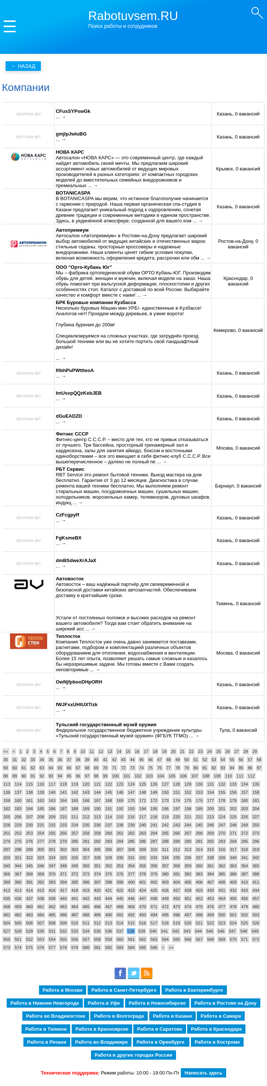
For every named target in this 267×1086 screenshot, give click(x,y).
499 (210, 915)
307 (120, 849)
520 (188, 923)
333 (153, 857)
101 (126, 776)
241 (153, 825)
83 (223, 768)
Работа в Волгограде (119, 1016)
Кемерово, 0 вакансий (238, 330)
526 (256, 923)
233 (63, 825)
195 (153, 808)
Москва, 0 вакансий (238, 448)
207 (29, 817)
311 (165, 849)
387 (244, 874)
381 (176, 874)
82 (214, 768)
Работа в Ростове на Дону (226, 1003)
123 (120, 784)
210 (63, 817)
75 (150, 768)
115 (29, 784)
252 (17, 833)
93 (51, 776)
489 (97, 915)
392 (40, 882)
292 (210, 841)
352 (108, 866)
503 (256, 915)
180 (244, 800)
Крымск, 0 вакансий (238, 169)
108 (205, 776)
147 (131, 792)
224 (221, 817)
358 (176, 866)
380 (165, 874)
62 (32, 768)
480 (256, 906)
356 (153, 866)
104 (160, 776)
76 (159, 768)
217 (142, 817)
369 (40, 874)
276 (29, 841)
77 (168, 768)
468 (120, 906)
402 (153, 882)
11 (91, 751)
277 (40, 841)
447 (142, 898)
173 (165, 800)
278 (52, 841)
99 (105, 776)
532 (63, 931)
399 (120, 882)
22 (191, 751)
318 (244, 849)
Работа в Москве (63, 990)
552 (29, 939)
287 (153, 841)
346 (40, 866)
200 (210, 808)
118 (63, 784)
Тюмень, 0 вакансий (238, 603)
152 (188, 792)
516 (142, 923)
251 (6, 833)
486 (63, 915)
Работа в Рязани (46, 1042)
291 (199, 841)
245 (199, 825)
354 (131, 866)
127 (165, 784)
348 (63, 866)
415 (40, 890)
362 (221, 866)
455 (233, 898)
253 (29, 833)
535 (97, 931)
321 (17, 857)
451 (188, 898)
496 (176, 915)
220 (176, 817)
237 (108, 825)
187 (63, 808)
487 (74, 915)
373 (85, 874)
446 (131, 898)
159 (6, 800)
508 (52, 923)
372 (74, 874)
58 (259, 759)
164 (63, 800)
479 (244, 906)
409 (233, 882)
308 (131, 849)
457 (256, 898)
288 (165, 841)
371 (63, 874)
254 (40, 833)
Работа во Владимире (101, 1042)
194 (142, 808)
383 (199, 874)
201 (221, 808)
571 (244, 939)
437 (29, 898)
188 (74, 808)
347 (52, 866)
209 (52, 817)
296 (256, 841)
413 (17, 890)
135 (256, 784)
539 (142, 931)
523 (221, 923)
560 (120, 939)
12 (101, 751)
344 (17, 866)
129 (188, 784)
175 (188, 800)
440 (63, 898)
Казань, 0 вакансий (238, 114)
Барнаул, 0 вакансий (238, 486)
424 (142, 890)
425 (153, 890)
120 (85, 784)
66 (69, 768)
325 (63, 857)
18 (155, 751)
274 (6, 841)
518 (165, 923)
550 (6, 939)
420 (97, 890)
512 (97, 923)
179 (233, 800)
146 (120, 792)
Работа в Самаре (221, 1016)
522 (210, 923)
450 (176, 898)
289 (176, 841)
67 (78, 768)
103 (149, 776)
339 (221, 857)
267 (188, 833)
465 (85, 906)
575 (29, 947)
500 (221, 915)
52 (204, 759)
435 (6, 898)
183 (17, 808)
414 (29, 890)
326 (74, 857)
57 (250, 759)
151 (176, 792)
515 (131, 923)
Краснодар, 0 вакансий (238, 281)
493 (142, 915)
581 (97, 947)
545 (209, 931)
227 (256, 817)
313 (188, 849)
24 (209, 751)
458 (6, 906)
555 (63, 939)
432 (233, 890)
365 (256, 866)
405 (188, 882)
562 (142, 939)
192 (120, 808)
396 (85, 882)
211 (74, 817)
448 (153, 898)
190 (97, 808)
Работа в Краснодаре (216, 1029)
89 (14, 776)
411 (256, 882)
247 (221, 825)
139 (40, 792)
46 (150, 759)
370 (52, 874)
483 (29, 915)
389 (6, 882)
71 (114, 768)
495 (165, 915)
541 (164, 931)
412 (6, 890)
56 (241, 759)
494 (153, 915)
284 (120, 841)
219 (165, 817)
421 (108, 890)
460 (29, 906)
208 (40, 817)
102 (137, 776)
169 (120, 800)
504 (6, 923)
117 (52, 784)
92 (42, 776)
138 (29, 792)
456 (244, 898)
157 (244, 792)
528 (17, 931)
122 (108, 784)
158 (256, 792)
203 (244, 808)
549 (255, 931)
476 (210, 906)
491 (120, 915)
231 (40, 825)
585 (142, 947)
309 (142, 849)
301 (52, 849)
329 (108, 857)
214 (108, 817)
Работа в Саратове (159, 1029)
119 (74, 784)
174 (176, 800)
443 (97, 898)
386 (233, 874)
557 (85, 939)
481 (6, 915)
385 (221, 874)
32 (24, 759)
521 (199, 923)
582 (108, 947)
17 (146, 751)
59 (5, 768)
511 (85, 923)
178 (221, 800)
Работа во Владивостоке (55, 1016)
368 (29, 874)
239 (131, 825)
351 (97, 866)
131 (210, 784)
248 (233, 825)
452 (199, 898)
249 (244, 825)
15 (128, 751)
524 (233, 923)
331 (131, 857)
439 (52, 898)
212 (85, 817)
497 (188, 915)
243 (176, 825)
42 (114, 759)
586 (153, 947)
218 (153, 817)
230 (29, 825)
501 (233, 915)
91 (32, 776)
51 (195, 759)
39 (87, 759)
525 (244, 923)
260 (108, 833)
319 (256, 849)
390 (17, 882)
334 (165, 857)
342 (256, 857)
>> (171, 947)
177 (210, 800)
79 (187, 768)
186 (52, 808)
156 (233, 792)
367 (17, 874)
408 (221, 882)
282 (97, 841)
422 (120, 890)
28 (246, 751)
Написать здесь (203, 1073)
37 (69, 759)
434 (256, 890)
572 (256, 939)
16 (137, 751)
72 (123, 768)
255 (52, 833)
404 (176, 882)
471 (153, 906)
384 (210, 874)
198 (188, 808)
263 (142, 833)
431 (221, 890)
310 (153, 849)
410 (244, 882)
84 (231, 768)
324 (52, 857)
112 (251, 776)
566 (188, 939)
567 (199, 939)
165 (74, 800)
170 (131, 800)
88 (5, 776)
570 (233, 939)
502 (244, 915)
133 (233, 784)
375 (108, 874)
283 (108, 841)
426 (165, 890)
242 (165, 825)
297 (6, 849)
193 (131, 808)
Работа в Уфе (104, 1003)
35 (51, 759)
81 (204, 768)
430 (210, 890)
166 (85, 800)
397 (97, 882)
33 (32, 759)
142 (74, 792)
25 (218, 751)
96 (78, 776)
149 (153, 792)
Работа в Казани (172, 1016)
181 (256, 800)
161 (29, 800)
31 (14, 759)
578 (63, 947)
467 (108, 906)
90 (24, 776)
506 (29, 923)
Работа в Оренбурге (161, 1042)
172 (153, 800)
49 (177, 759)
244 (188, 825)
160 (17, 800)
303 (74, 849)
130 (199, 784)
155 (221, 792)
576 (40, 947)
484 (40, 915)
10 (83, 751)
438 (40, 898)
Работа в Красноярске (101, 1029)
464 (74, 906)
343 (6, 866)
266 (176, 833)
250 (256, 825)
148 (142, 792)
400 (131, 882)
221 (188, 817)
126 (153, 784)
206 (17, 817)
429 (199, 890)
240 (142, 825)
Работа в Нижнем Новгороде (44, 1003)
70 (105, 768)
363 (233, 866)
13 (110, 751)
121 (97, 784)
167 (97, 800)
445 (120, 898)
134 (244, 784)
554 (52, 939)
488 (85, 915)
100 (115, 776)
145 (108, 792)
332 (142, 857)
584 (131, 947)
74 (141, 768)
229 (17, 825)
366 (6, 874)
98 (96, 776)
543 (187, 931)
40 (96, 759)
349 (74, 866)
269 (210, 833)
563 (153, 939)
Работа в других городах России (133, 1055)
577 (52, 947)
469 (131, 906)
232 (52, 825)
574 (17, 947)
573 (6, 947)
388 (256, 874)
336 (188, 857)
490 (108, 915)
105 (172, 776)
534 (85, 931)
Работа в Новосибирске (157, 1003)
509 (63, 923)
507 (40, 923)
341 (244, 857)
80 (195, 768)
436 (17, 898)
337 (199, 857)
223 (210, 817)
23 (200, 751)
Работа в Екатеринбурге (194, 990)
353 (120, 866)
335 (176, 857)
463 (63, 906)
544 (198, 931)
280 (74, 841)
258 (85, 833)
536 (108, 931)
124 (131, 784)
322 (29, 857)
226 (244, 817)
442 (85, 898)
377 (131, 874)
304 (85, 849)
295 (244, 841)
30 (5, 759)
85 (241, 768)
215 (120, 817)
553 (40, 939)
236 (97, 825)
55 (231, 759)
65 (60, 768)
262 (131, 833)
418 (74, 890)
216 (131, 817)
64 (51, 768)
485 (52, 915)
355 (142, 866)
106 (183, 776)
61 (24, 768)
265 (165, 833)
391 (29, 882)
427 (176, 890)
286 (142, 841)
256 (63, 833)
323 (40, 857)
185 (40, 808)
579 (74, 947)
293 (221, 841)
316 (221, 849)
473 (176, 906)
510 (74, 923)
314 (199, 849)
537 (120, 931)
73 (132, 768)
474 (188, 906)
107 (194, 776)
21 (182, 751)
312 (176, 849)
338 (210, 857)
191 (108, 808)
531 (52, 931)
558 (97, 939)
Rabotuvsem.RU (133, 16)
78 (177, 768)
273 (256, 833)
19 (164, 751)
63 (42, 768)
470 (142, 906)
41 (105, 759)
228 (6, 825)
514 (120, 923)
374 (97, 874)
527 (6, 931)
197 (176, 808)
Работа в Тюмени (46, 1029)
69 (96, 768)
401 (142, 882)
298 (17, 849)
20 (173, 751)
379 (153, 874)
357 (165, 866)
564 (165, 939)
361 (210, 866)
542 (175, 931)
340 (233, 857)
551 (17, 939)
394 (63, 882)
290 (188, 841)
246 (210, 825)
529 (29, 931)
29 (255, 751)
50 (187, 759)
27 (236, 751)
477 (221, 906)
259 (97, 833)
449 (165, 898)
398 (108, 882)
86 (250, 768)
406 (199, 882)
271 (233, 833)
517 (153, 923)
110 (228, 776)
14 (119, 751)
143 (85, 792)
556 (74, 939)
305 (97, 849)
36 (60, 759)
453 (210, 898)
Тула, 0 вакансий (238, 730)
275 (17, 841)
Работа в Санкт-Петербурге (123, 990)
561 (131, 939)
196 (165, 808)
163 (52, 800)
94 (60, 776)
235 (85, 825)
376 (120, 874)
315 (210, 849)
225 (233, 817)
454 (221, 898)
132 (221, 784)
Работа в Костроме (217, 1042)
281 (85, 841)
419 (85, 890)
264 (153, 833)
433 (244, 890)
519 (176, 923)
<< (5, 751)
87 (259, 768)
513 (108, 923)
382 (188, 874)
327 (85, 857)
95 (69, 776)
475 (199, 906)
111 (240, 776)
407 (210, 882)
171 (142, 800)
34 (42, 759)
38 (78, 759)
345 (29, 866)
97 (87, 776)
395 (74, 882)
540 (153, 931)
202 (233, 808)
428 (188, 890)
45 (141, 759)
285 (131, 841)
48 (168, 759)
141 (63, 792)
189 (85, 808)
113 (6, 784)
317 (233, 849)
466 (97, 906)
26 (227, 751)
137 (17, 792)
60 (14, 768)
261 (120, 833)
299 (29, 849)
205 (6, 817)
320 (6, 857)
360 (199, 866)
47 (159, 759)
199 (199, 808)
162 (40, 800)
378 (142, 874)
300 (40, 849)
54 (223, 759)
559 (108, 939)
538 (130, 931)
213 (97, 817)
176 (199, 800)
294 (233, 841)
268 (199, 833)
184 (29, 808)
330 (120, 857)
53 (214, 759)
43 (123, 759)
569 (221, 939)
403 (165, 882)
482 (17, 915)
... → (61, 117)
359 (188, 866)
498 (199, 915)
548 (243, 931)
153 (199, 792)
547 (232, 931)
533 (74, 931)
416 (52, 890)
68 (87, 768)
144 (97, 792)
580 (85, 947)
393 (52, 882)
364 (244, 866)
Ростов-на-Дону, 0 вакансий (238, 244)
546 (221, 931)
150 (165, 792)
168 (108, 800)
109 (217, 776)
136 (6, 792)
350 (85, 866)
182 (6, 808)
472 (165, 906)
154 (210, 792)
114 (17, 784)
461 (40, 906)
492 (131, 915)
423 (131, 890)
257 (74, 833)
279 (63, 841)
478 (233, 906)
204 (256, 808)
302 (63, 849)
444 (108, 898)
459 (17, 906)
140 (52, 792)
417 (63, 890)
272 (244, 833)
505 (17, 923)
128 (176, 784)
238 (120, 825)
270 (221, 833)
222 (199, 817)
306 (108, 849)
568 (210, 939)
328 (97, 857)
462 (52, 906)
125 (142, 784)
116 (40, 784)
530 (40, 931)
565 (176, 939)
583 (120, 947)
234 (74, 825)
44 (132, 759)
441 (74, 898)
